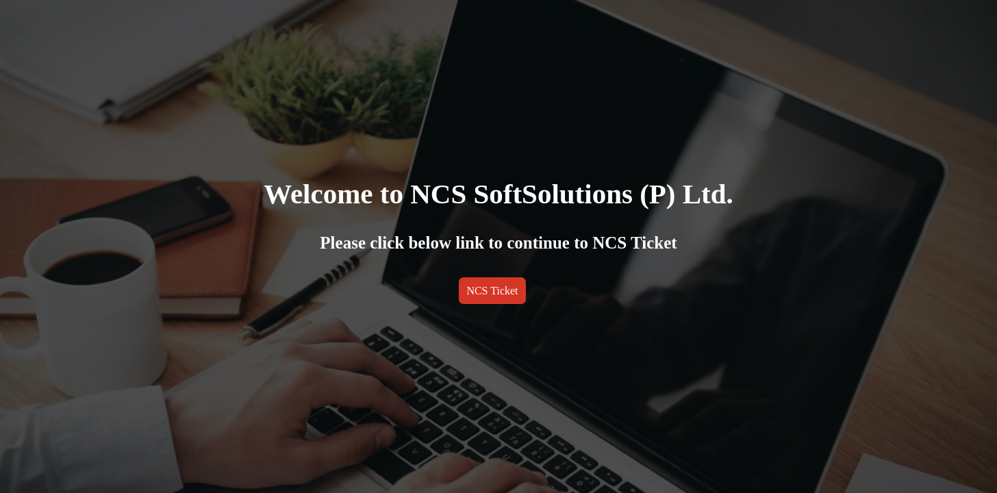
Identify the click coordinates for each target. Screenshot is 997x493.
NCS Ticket (492, 290)
